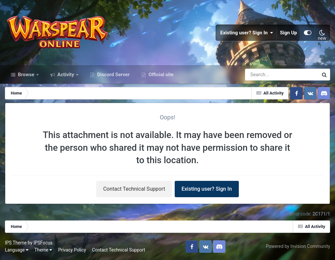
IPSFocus (42, 242)
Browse (26, 75)
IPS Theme (15, 242)
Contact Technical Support (134, 189)
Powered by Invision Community (298, 246)
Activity (66, 75)
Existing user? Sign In (246, 33)
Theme (43, 249)
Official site (160, 75)
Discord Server (113, 75)
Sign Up (288, 33)
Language (16, 249)
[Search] (263, 74)
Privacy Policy (72, 249)
